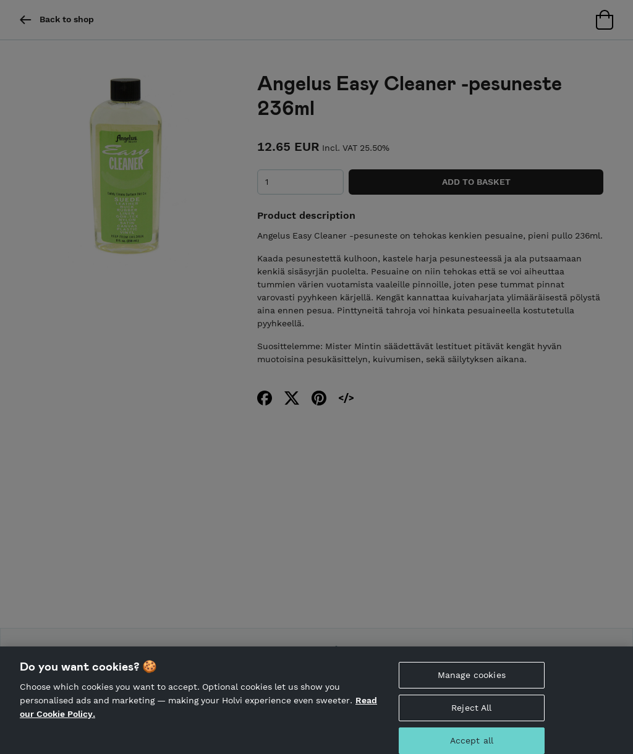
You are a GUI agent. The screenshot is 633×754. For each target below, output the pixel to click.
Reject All (471, 716)
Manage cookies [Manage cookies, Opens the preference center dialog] (472, 683)
